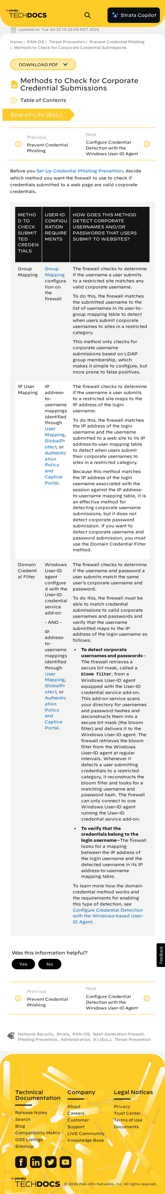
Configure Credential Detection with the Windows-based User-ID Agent (108, 916)
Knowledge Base (85, 1140)
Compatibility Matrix (37, 1132)
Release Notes (31, 1112)
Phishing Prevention (37, 1039)
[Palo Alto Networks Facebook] (21, 1166)
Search (22, 1119)
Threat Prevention (67, 41)
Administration (75, 1039)
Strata (63, 1034)
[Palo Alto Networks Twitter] (51, 1166)
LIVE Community (86, 1133)
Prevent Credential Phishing (117, 41)
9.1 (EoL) (102, 1039)
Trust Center (127, 1113)
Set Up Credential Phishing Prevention (79, 170)
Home (16, 41)
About (73, 1106)
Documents (126, 1126)
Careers (76, 1113)
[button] (161, 955)
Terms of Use (128, 1119)
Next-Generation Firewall (118, 1034)
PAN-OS (35, 41)
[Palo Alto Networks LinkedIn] (36, 1166)
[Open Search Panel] (90, 15)
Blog (20, 1125)
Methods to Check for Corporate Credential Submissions (70, 47)
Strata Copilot (133, 15)
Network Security (35, 1034)
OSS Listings (29, 1139)
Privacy (122, 1106)
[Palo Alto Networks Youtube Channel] (65, 1166)
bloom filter (96, 674)
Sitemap (24, 1146)
